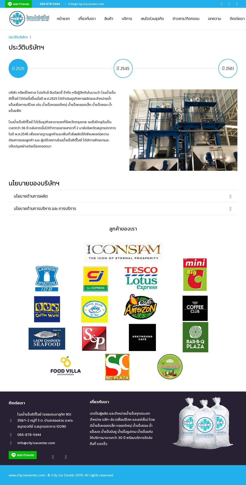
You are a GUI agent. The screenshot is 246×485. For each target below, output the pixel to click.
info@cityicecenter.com (86, 3)
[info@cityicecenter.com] (13, 443)
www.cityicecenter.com (27, 475)
